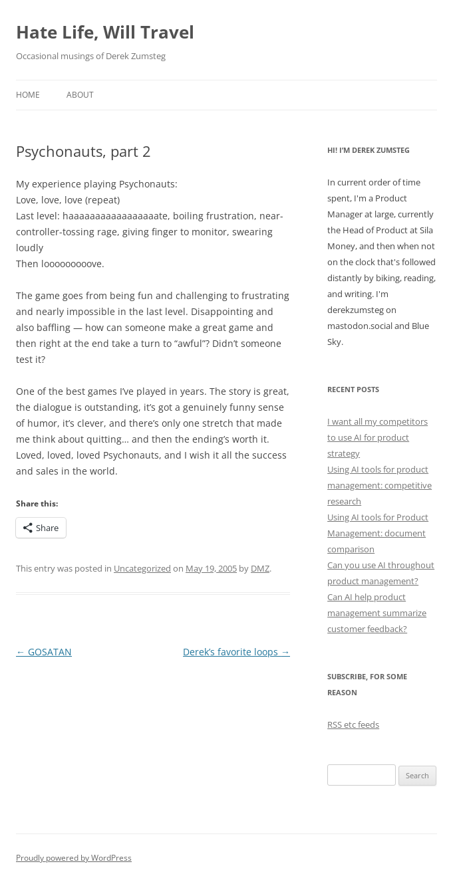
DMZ (260, 568)
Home (28, 94)
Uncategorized (142, 568)
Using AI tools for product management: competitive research (379, 485)
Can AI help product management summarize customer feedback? (376, 613)
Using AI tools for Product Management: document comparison (377, 533)
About (80, 94)
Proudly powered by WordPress (74, 857)
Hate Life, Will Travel (105, 32)
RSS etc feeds (353, 724)
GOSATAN (44, 651)
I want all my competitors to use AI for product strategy (377, 437)
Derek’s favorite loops (236, 651)
